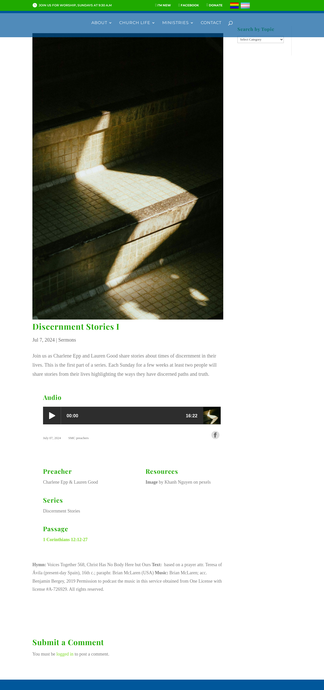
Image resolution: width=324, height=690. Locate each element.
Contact (211, 23)
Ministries (175, 23)
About (99, 23)
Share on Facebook (215, 435)
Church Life (134, 23)
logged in (65, 654)
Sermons (67, 340)
